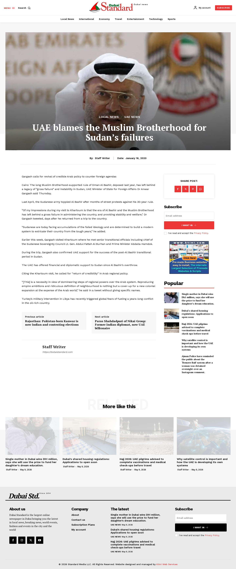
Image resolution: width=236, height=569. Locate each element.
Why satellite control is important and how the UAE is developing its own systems (197, 345)
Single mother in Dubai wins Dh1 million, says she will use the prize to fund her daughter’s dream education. (198, 298)
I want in (189, 225)
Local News (109, 117)
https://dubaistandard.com (57, 352)
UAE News (132, 117)
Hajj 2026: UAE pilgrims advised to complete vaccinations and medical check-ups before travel (196, 328)
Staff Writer (102, 158)
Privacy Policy (201, 233)
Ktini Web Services (166, 564)
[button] (25, 7)
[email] (189, 216)
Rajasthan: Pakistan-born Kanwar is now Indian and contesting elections (52, 322)
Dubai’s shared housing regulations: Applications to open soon (197, 314)
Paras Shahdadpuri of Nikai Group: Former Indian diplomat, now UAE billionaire (120, 324)
